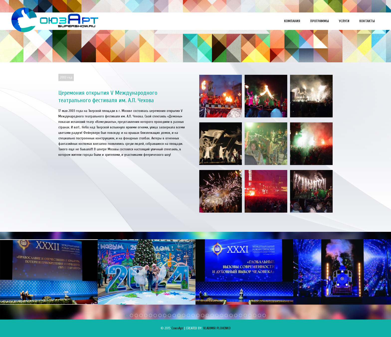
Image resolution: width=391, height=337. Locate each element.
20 (216, 315)
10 (169, 315)
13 (183, 315)
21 (221, 315)
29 (259, 315)
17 (202, 315)
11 (174, 315)
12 (179, 315)
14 (188, 315)
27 (250, 315)
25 (240, 315)
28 (254, 315)
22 (226, 315)
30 (264, 315)
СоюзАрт (177, 328)
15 (193, 315)
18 (207, 315)
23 (231, 315)
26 (245, 315)
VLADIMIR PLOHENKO (217, 328)
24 (235, 315)
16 (197, 315)
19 (212, 315)
